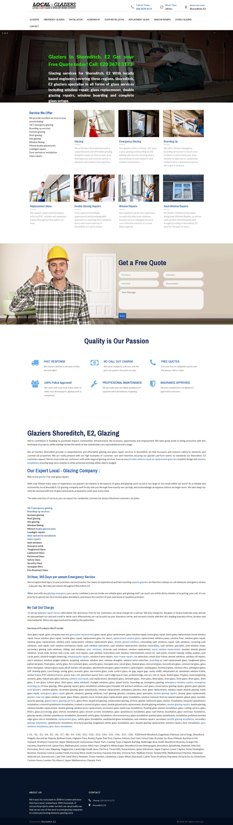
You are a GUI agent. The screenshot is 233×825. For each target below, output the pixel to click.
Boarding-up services (38, 511)
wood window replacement (166, 649)
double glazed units (45, 528)
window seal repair (79, 678)
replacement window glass (126, 638)
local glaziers (34, 689)
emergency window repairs (179, 682)
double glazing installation (180, 719)
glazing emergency (57, 593)
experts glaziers (140, 582)
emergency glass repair (53, 693)
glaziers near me (35, 696)
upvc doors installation (60, 726)
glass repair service (51, 612)
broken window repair (140, 459)
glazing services (67, 700)
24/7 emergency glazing (39, 508)
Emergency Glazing (54, 19)
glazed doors (51, 700)
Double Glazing (183, 19)
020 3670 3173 (144, 8)
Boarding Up (93, 19)
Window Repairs (162, 19)
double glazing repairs (165, 693)
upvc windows (93, 649)
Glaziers (34, 19)
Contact (34, 26)
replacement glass (164, 459)
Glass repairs (34, 539)
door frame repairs (123, 656)
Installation (75, 19)
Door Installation (114, 19)
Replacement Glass (139, 19)
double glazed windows (126, 641)
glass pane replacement (81, 634)
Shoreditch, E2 (48, 821)
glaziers (43, 476)
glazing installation (37, 722)
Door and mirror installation (41, 535)
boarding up (155, 660)
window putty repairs (78, 656)
